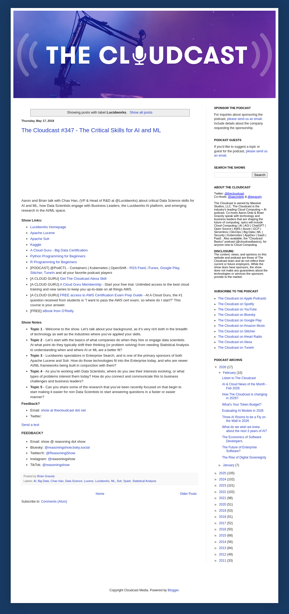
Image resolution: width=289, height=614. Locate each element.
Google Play (169, 268)
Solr (119, 481)
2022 (223, 492)
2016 (223, 529)
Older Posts (188, 494)
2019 (223, 510)
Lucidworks (102, 481)
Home (100, 494)
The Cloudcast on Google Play (240, 320)
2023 (223, 485)
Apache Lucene (42, 233)
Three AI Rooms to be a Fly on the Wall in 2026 (244, 419)
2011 (223, 560)
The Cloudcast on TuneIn (236, 347)
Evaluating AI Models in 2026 (243, 411)
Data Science (73, 481)
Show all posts (141, 112)
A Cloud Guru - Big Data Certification (59, 250)
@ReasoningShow (60, 453)
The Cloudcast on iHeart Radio (240, 337)
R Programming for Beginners (53, 262)
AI (34, 481)
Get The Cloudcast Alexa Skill (83, 279)
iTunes (153, 268)
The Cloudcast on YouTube (237, 309)
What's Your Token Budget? (241, 404)
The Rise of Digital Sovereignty (244, 457)
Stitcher (36, 273)
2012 (223, 554)
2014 (223, 542)
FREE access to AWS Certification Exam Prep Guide (101, 295)
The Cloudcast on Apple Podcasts (242, 298)
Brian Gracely (46, 476)
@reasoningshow (56, 465)
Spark (127, 481)
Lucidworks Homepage (48, 227)
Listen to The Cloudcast (239, 378)
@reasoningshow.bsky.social (67, 447)
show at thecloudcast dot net (63, 410)
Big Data (43, 481)
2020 (223, 504)
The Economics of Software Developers (241, 439)
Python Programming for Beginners (57, 256)
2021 (223, 498)
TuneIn (49, 273)
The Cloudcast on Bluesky (236, 315)
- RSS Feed (136, 268)
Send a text (30, 425)
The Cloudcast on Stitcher (236, 331)
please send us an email (244, 119)
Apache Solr (40, 239)
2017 (223, 523)
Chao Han (57, 481)
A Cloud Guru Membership (80, 284)
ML (113, 481)
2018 (223, 517)
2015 (223, 535)
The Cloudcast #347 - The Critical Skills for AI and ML (91, 130)
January (229, 465)
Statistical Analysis (144, 481)
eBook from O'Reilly (58, 311)
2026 (223, 367)
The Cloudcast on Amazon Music (241, 326)
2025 (223, 473)
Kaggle (35, 245)
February (230, 373)
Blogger (173, 590)
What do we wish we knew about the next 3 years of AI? (244, 429)
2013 (223, 548)
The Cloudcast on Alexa (235, 342)
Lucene (88, 481)
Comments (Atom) (54, 501)
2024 (223, 479)
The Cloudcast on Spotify (236, 304)
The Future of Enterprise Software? (239, 449)
